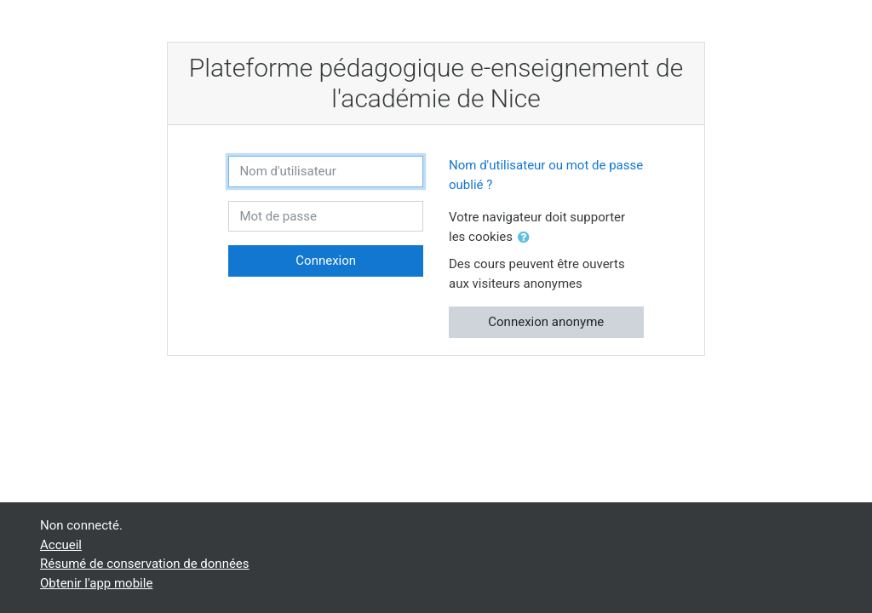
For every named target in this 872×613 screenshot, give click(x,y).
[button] (527, 238)
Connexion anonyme (546, 321)
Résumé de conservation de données (145, 563)
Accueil (61, 545)
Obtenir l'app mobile (96, 583)
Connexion (325, 260)
